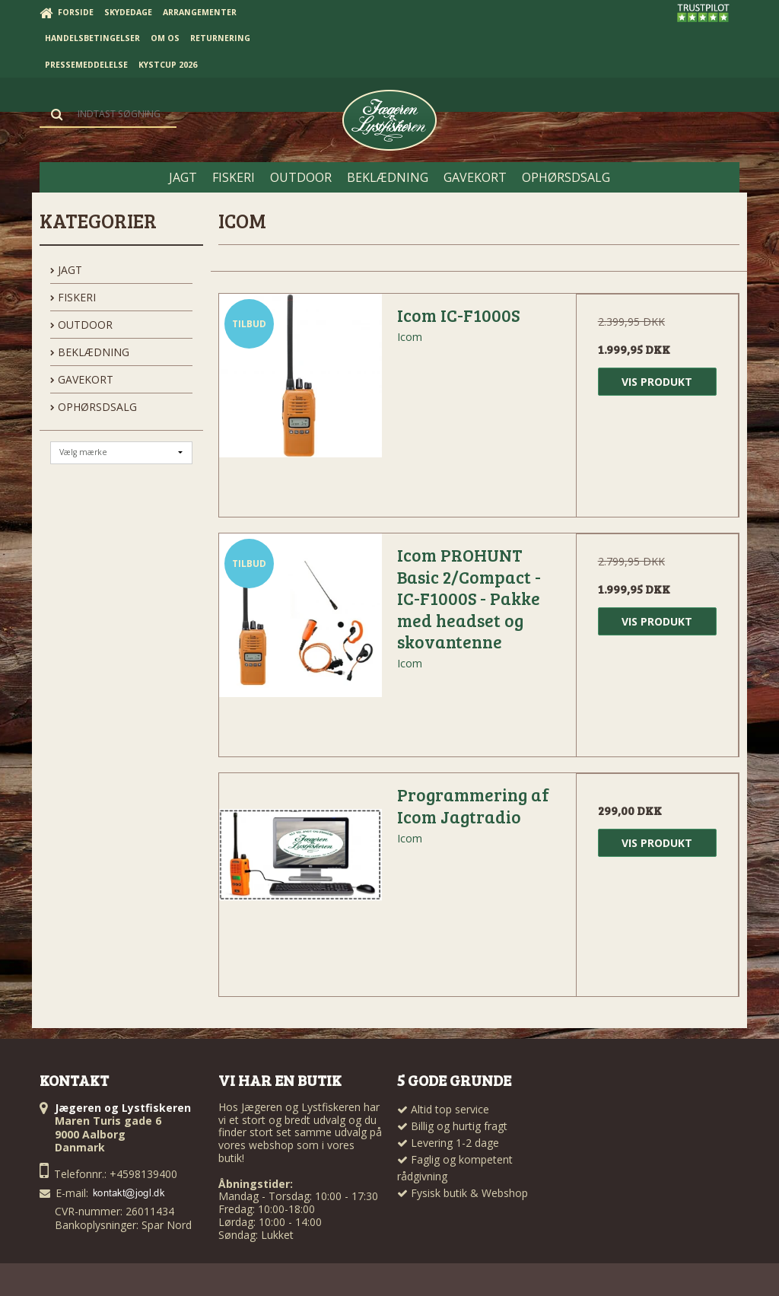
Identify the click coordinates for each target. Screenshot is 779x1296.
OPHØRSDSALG (93, 407)
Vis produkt (657, 381)
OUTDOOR (81, 324)
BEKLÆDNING (89, 352)
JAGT (66, 270)
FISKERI (73, 297)
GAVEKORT (81, 379)
